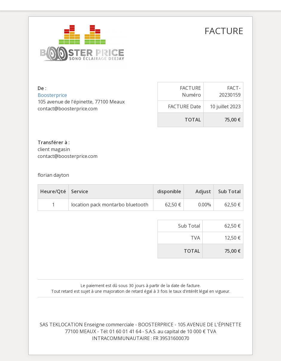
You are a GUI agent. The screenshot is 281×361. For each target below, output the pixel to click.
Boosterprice (52, 95)
